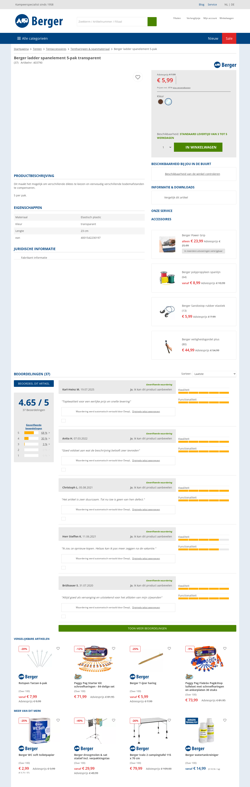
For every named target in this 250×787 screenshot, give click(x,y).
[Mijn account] (210, 21)
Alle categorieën (35, 38)
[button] (193, 244)
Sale (229, 38)
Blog (201, 4)
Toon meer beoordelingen (147, 628)
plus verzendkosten (181, 87)
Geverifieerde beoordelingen (33, 426)
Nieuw (213, 38)
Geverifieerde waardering (159, 384)
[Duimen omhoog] (63, 420)
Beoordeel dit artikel (33, 383)
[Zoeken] (112, 21)
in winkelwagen (198, 147)
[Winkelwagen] (227, 21)
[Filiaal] (177, 21)
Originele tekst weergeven (146, 411)
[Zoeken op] (152, 21)
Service (212, 4)
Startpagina (21, 49)
